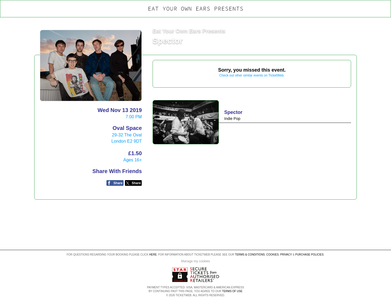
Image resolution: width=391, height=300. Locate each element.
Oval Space (127, 128)
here (153, 254)
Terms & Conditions (250, 254)
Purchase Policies (309, 254)
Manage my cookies (195, 261)
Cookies (272, 254)
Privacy (286, 254)
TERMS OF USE (232, 291)
